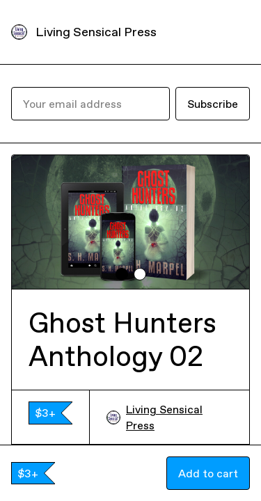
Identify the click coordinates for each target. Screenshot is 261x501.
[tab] (122, 274)
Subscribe (212, 103)
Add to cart (208, 473)
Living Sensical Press (96, 31)
